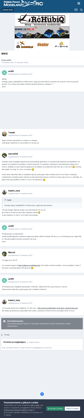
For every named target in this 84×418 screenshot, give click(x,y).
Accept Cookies (55, 408)
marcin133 (13, 154)
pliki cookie (35, 405)
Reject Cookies (72, 408)
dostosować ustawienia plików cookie (18, 410)
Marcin (11, 252)
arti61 (9, 60)
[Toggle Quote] (5, 200)
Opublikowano (20, 74)
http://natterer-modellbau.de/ (29, 265)
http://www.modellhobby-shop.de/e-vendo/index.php (58, 308)
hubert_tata (14, 190)
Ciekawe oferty (22, 62)
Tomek (11, 132)
